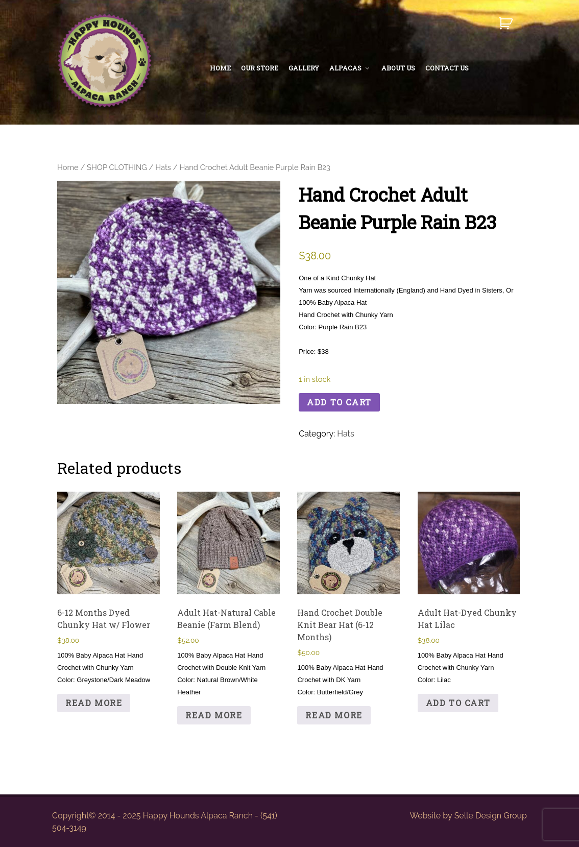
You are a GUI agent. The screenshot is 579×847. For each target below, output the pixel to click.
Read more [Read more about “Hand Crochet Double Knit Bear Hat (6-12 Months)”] (333, 715)
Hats (163, 167)
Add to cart (339, 402)
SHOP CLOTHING (117, 167)
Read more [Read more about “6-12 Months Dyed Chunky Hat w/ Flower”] (93, 702)
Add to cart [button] (458, 702)
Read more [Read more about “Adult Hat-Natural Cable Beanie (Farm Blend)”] (213, 715)
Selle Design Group (490, 815)
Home (68, 167)
